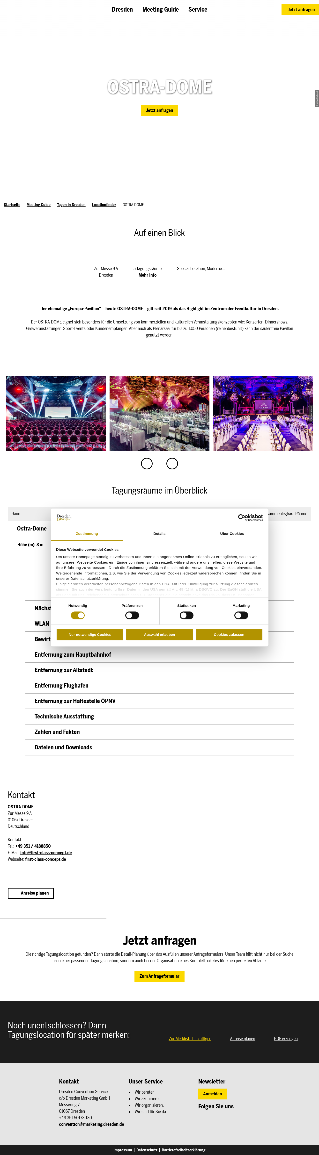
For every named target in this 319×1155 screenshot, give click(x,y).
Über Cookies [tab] (232, 534)
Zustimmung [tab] (87, 534)
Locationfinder (104, 204)
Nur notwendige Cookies (90, 634)
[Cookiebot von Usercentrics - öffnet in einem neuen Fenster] (242, 517)
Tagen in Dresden (71, 204)
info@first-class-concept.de (46, 852)
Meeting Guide (39, 204)
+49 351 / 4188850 (33, 846)
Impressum (122, 1150)
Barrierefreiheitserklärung (183, 1150)
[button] (300, 9)
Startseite (12, 204)
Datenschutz (146, 1150)
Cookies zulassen (229, 634)
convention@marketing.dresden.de (91, 1124)
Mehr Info (147, 275)
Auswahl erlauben (159, 634)
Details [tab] (160, 534)
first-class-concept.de (45, 859)
